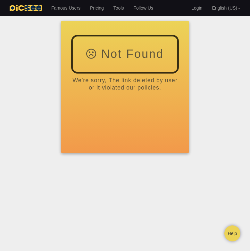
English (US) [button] (226, 8)
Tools (118, 8)
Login (196, 8)
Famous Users (65, 8)
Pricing (97, 8)
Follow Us (143, 8)
